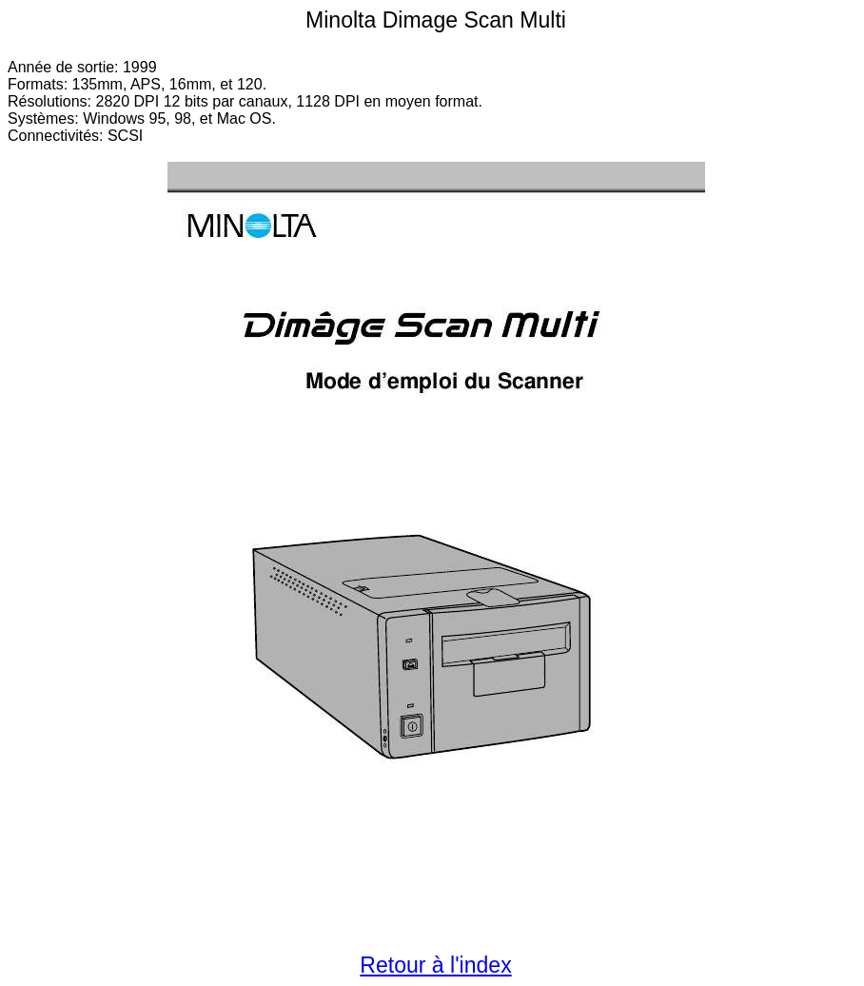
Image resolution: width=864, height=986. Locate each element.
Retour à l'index (435, 965)
